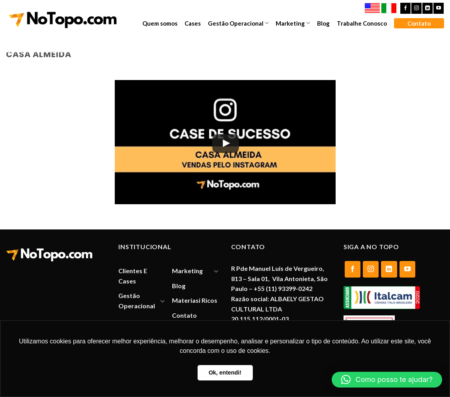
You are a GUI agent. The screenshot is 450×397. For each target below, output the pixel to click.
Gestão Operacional (238, 23)
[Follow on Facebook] (405, 8)
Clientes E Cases (132, 276)
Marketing (293, 23)
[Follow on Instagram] (416, 8)
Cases (193, 23)
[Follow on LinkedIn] (427, 8)
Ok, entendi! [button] (225, 372)
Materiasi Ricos (194, 300)
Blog (323, 23)
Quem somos (159, 23)
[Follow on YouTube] (438, 8)
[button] (387, 380)
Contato (419, 23)
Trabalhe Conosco (362, 23)
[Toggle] (162, 301)
